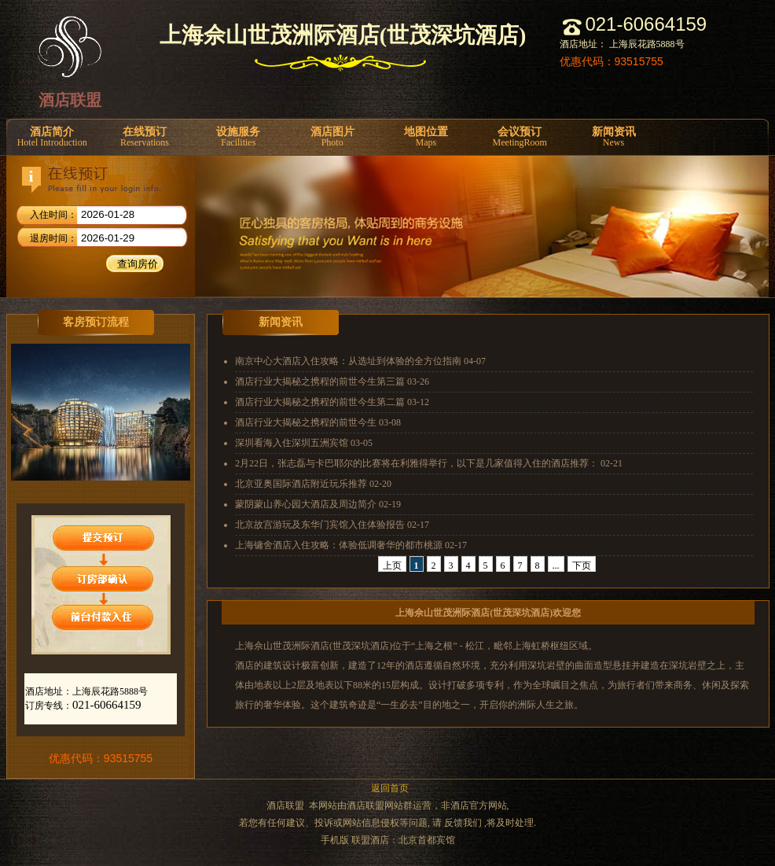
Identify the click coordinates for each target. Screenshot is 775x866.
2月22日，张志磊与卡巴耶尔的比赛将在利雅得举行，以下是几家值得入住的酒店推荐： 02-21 (429, 463)
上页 (392, 565)
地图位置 (425, 137)
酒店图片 (332, 137)
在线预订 (144, 137)
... (556, 565)
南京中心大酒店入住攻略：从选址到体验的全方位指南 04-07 (360, 361)
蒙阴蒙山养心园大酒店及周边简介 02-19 (318, 504)
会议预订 (520, 137)
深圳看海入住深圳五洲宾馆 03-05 (304, 442)
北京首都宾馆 (427, 840)
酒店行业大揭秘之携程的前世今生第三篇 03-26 (332, 381)
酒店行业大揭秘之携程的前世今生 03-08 (318, 422)
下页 (581, 565)
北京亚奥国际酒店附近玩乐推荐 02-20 (313, 483)
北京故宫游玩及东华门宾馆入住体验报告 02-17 (332, 524)
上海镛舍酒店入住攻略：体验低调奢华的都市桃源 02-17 (351, 545)
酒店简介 (51, 137)
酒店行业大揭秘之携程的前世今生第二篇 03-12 (332, 401)
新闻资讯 (613, 137)
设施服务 (238, 137)
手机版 (335, 840)
